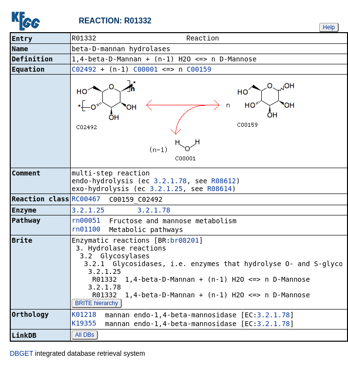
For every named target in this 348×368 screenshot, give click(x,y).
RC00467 (86, 200)
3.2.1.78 (170, 182)
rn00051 (86, 221)
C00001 (145, 70)
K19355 (84, 324)
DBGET (21, 354)
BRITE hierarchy (96, 304)
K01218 (84, 315)
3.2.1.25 (166, 190)
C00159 (199, 70)
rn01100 (86, 230)
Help (329, 27)
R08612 (224, 182)
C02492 (84, 70)
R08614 (219, 190)
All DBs (84, 335)
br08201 (184, 241)
